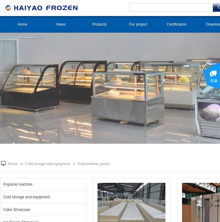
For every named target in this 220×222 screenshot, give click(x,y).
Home (22, 24)
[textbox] (171, 7)
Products (99, 24)
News (60, 24)
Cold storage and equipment (47, 163)
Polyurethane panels (93, 163)
